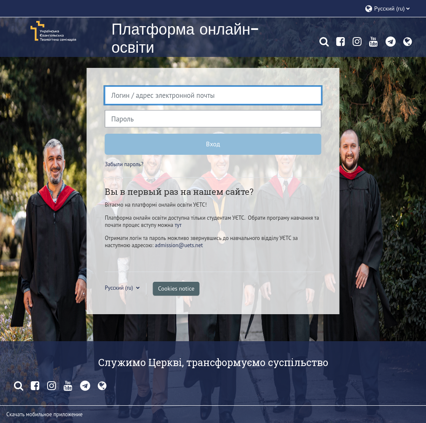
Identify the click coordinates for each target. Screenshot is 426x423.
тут (178, 225)
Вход (213, 144)
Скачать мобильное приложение (44, 414)
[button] (391, 8)
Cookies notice (176, 288)
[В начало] (52, 30)
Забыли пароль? (124, 164)
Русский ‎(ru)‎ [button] (119, 287)
